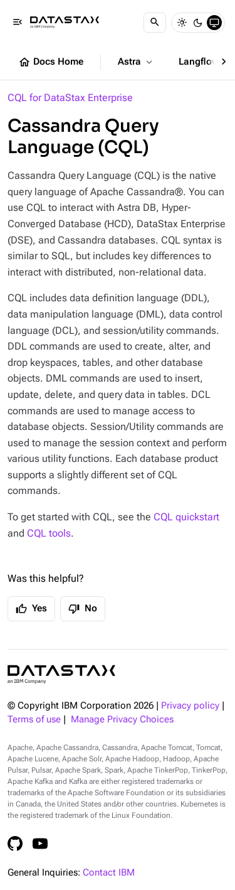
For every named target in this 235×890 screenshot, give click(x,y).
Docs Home (50, 62)
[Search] (155, 23)
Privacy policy (190, 705)
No (82, 608)
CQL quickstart (186, 517)
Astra (136, 62)
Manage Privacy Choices (122, 719)
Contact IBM (109, 872)
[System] (214, 22)
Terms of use (34, 719)
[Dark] (198, 22)
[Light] (181, 22)
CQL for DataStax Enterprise (70, 98)
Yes (31, 608)
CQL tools (49, 533)
